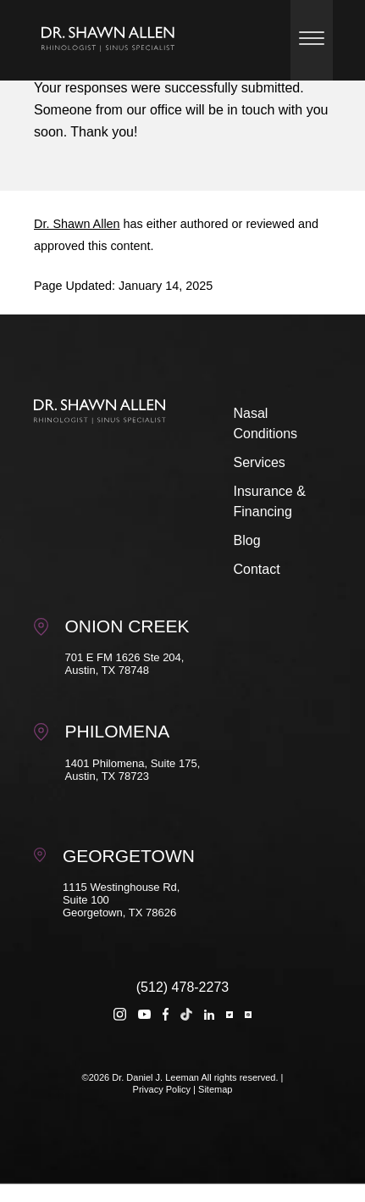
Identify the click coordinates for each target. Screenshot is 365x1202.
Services (259, 462)
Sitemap (215, 1089)
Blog (247, 540)
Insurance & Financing (270, 501)
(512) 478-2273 (182, 987)
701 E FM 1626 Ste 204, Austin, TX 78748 (125, 663)
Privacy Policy (162, 1089)
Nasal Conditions (266, 423)
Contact (257, 569)
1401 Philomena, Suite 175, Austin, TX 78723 (133, 769)
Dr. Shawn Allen (77, 224)
